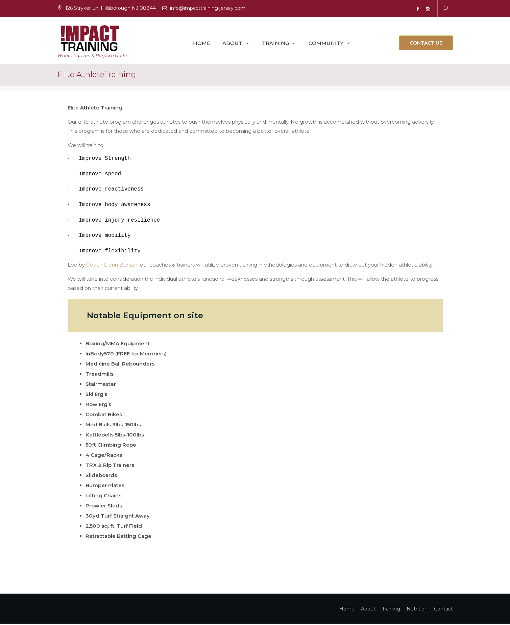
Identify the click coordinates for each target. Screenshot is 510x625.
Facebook (418, 9)
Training (275, 43)
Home (201, 43)
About (232, 43)
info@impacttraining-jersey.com (207, 8)
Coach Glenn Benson (112, 266)
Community (326, 43)
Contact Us (426, 43)
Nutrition (417, 610)
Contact (443, 610)
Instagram (428, 9)
